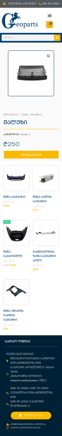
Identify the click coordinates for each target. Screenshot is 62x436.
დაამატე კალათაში (31, 154)
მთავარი (10, 115)
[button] (50, 15)
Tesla (24, 115)
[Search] (57, 37)
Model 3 (36, 115)
